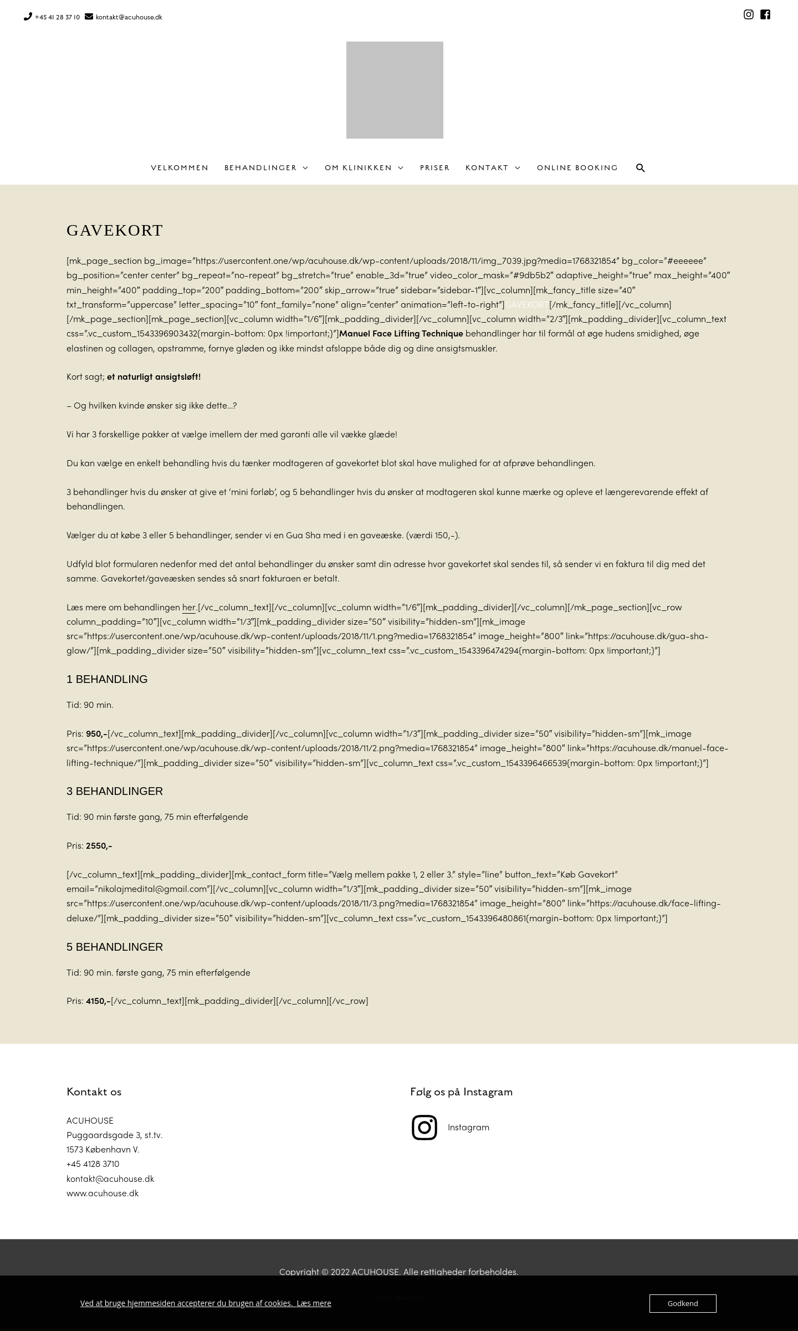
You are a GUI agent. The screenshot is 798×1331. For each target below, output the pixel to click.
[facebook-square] (767, 13)
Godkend (683, 1303)
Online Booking (577, 171)
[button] (641, 170)
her (188, 609)
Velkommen (180, 171)
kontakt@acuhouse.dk (129, 15)
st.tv (152, 1136)
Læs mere (303, 1303)
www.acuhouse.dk (103, 1195)
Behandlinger (260, 171)
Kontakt (487, 171)
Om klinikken (358, 171)
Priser (435, 171)
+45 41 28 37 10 (57, 15)
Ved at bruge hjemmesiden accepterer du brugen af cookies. (183, 1303)
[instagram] (750, 13)
